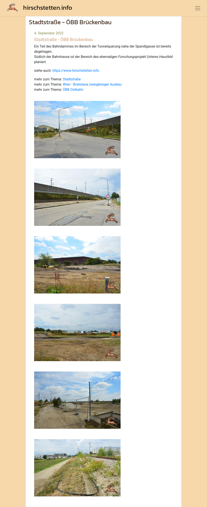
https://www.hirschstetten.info (75, 71)
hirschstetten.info (39, 7)
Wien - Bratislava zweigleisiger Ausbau (92, 84)
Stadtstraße (72, 79)
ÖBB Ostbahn (73, 90)
